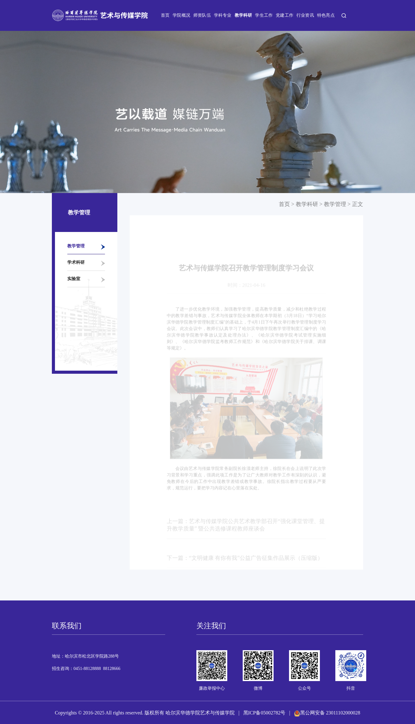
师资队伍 (202, 15)
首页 (165, 15)
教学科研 (243, 15)
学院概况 (181, 15)
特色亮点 (326, 15)
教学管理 (76, 246)
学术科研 (76, 262)
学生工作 (264, 15)
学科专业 (223, 15)
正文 (357, 204)
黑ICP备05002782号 (264, 712)
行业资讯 (305, 15)
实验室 (73, 278)
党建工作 (284, 15)
